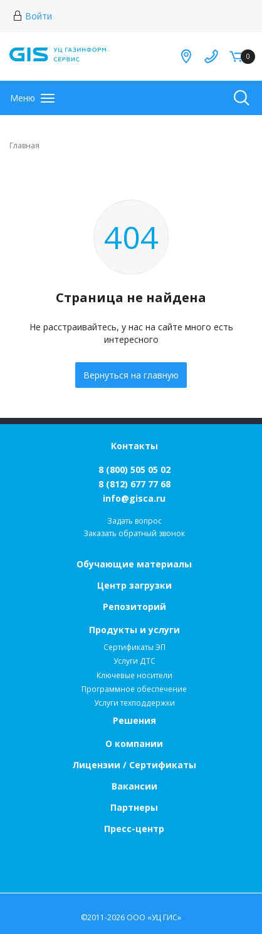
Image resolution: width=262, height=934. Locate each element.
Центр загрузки (134, 585)
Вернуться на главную (131, 375)
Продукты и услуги (134, 630)
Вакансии (134, 786)
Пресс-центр (134, 829)
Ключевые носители (134, 675)
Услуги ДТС (134, 661)
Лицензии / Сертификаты (134, 765)
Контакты (134, 446)
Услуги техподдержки (134, 703)
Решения (134, 720)
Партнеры (134, 807)
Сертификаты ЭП (134, 647)
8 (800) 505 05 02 (134, 469)
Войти (32, 16)
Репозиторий (134, 606)
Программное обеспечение (134, 689)
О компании (134, 743)
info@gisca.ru (134, 498)
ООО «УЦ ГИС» (154, 917)
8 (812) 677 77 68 (134, 484)
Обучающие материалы (134, 564)
